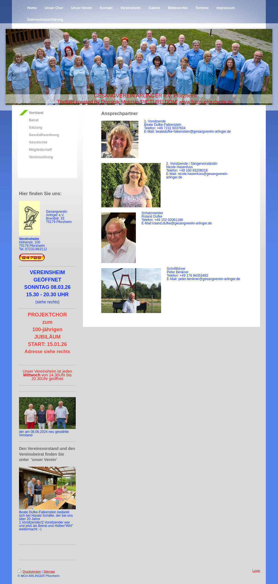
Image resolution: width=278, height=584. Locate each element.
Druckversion (29, 571)
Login (256, 570)
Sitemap (49, 571)
